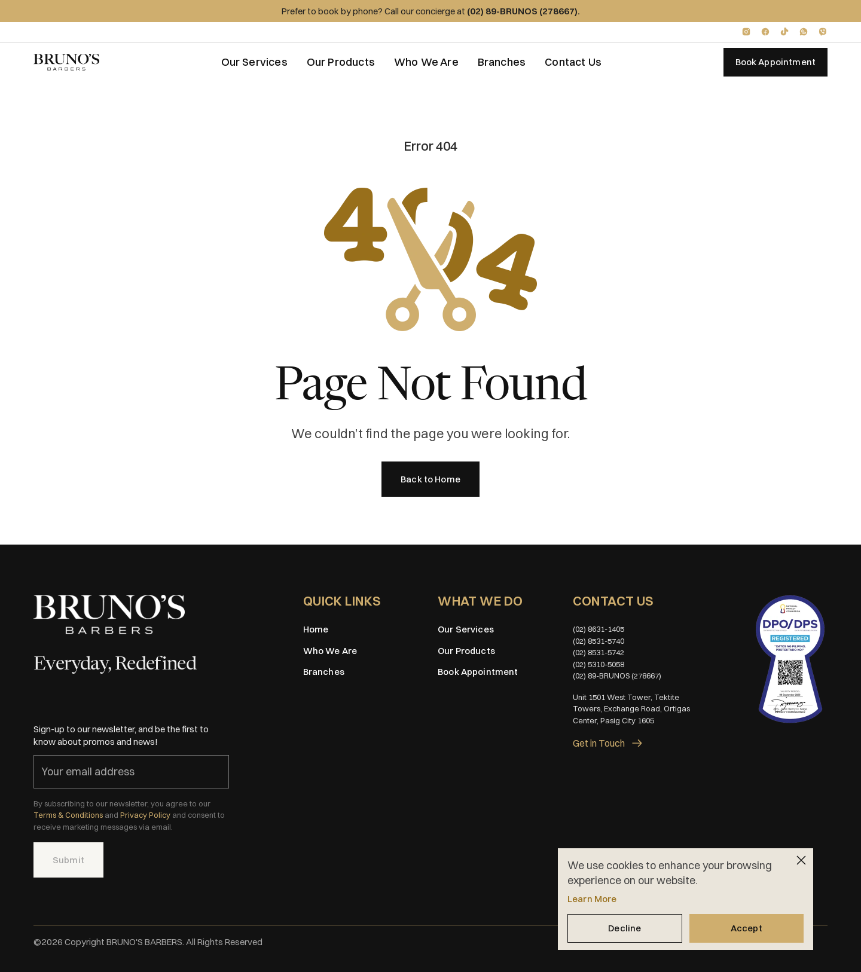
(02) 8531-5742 (598, 652)
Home (316, 629)
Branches (502, 62)
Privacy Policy (145, 815)
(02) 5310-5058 (598, 664)
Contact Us (573, 62)
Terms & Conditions (68, 815)
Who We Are (426, 62)
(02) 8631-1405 (598, 629)
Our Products (341, 62)
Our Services (254, 62)
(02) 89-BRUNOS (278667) (617, 675)
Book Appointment (478, 671)
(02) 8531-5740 (598, 641)
